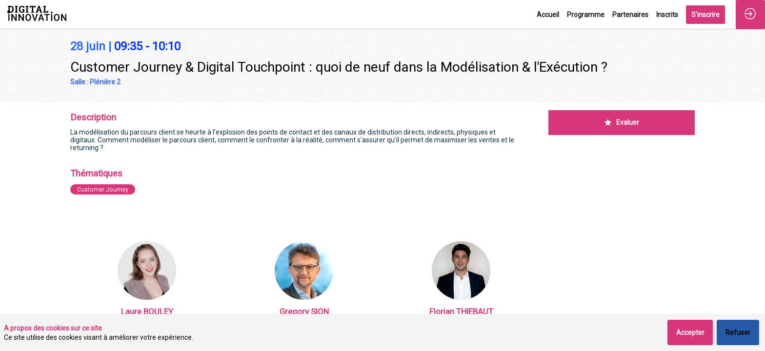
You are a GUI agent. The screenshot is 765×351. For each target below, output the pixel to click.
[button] (705, 14)
